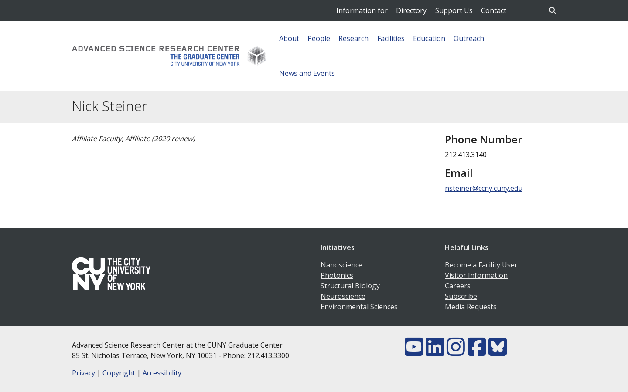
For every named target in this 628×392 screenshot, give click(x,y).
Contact (493, 10)
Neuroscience (343, 296)
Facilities (391, 38)
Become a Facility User (481, 265)
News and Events (307, 73)
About (289, 38)
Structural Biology (350, 286)
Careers (458, 286)
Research (353, 38)
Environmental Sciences (359, 306)
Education (429, 38)
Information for (362, 10)
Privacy (83, 373)
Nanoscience (341, 265)
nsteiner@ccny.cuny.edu (483, 188)
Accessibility (162, 373)
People (318, 38)
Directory (411, 10)
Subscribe (461, 296)
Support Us (454, 10)
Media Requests (471, 306)
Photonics (337, 275)
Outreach (469, 38)
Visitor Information (476, 275)
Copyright (118, 373)
